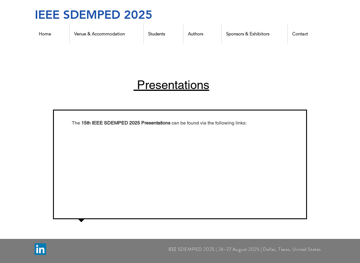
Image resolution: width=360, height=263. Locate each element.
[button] (106, 33)
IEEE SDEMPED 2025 (93, 14)
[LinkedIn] (40, 249)
